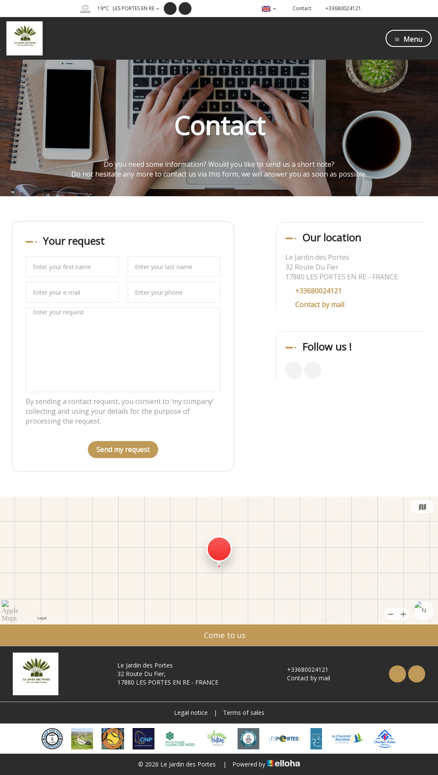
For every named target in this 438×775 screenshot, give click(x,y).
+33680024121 (302, 669)
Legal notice (191, 712)
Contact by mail (319, 304)
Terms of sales (243, 712)
